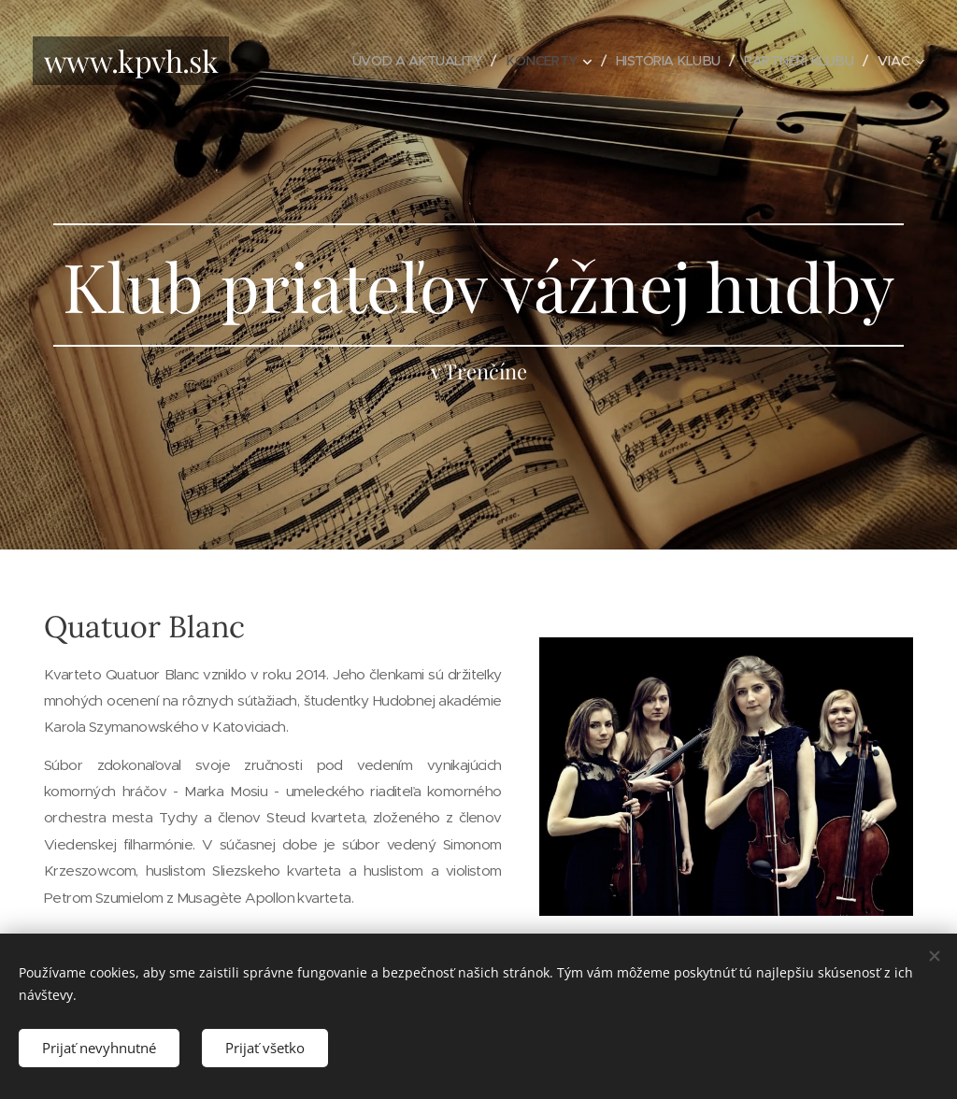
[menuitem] (399, 60)
